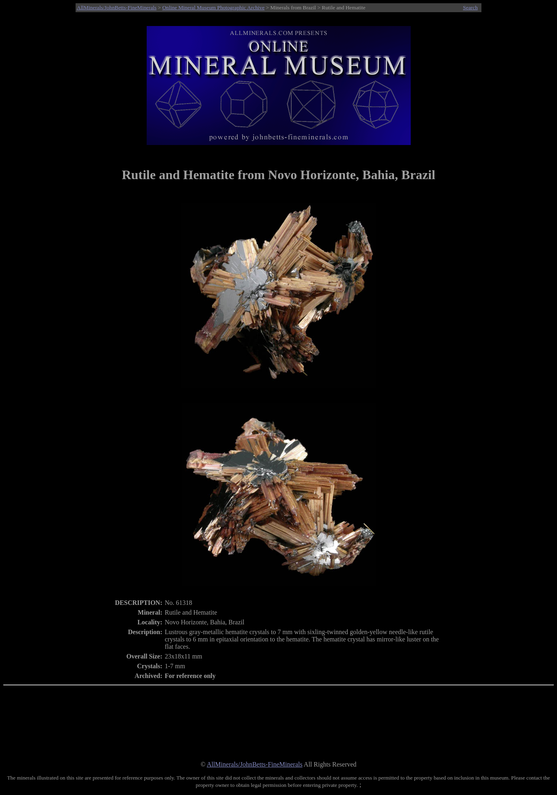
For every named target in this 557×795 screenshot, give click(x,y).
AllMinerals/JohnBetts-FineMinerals (116, 7)
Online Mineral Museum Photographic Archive (213, 7)
